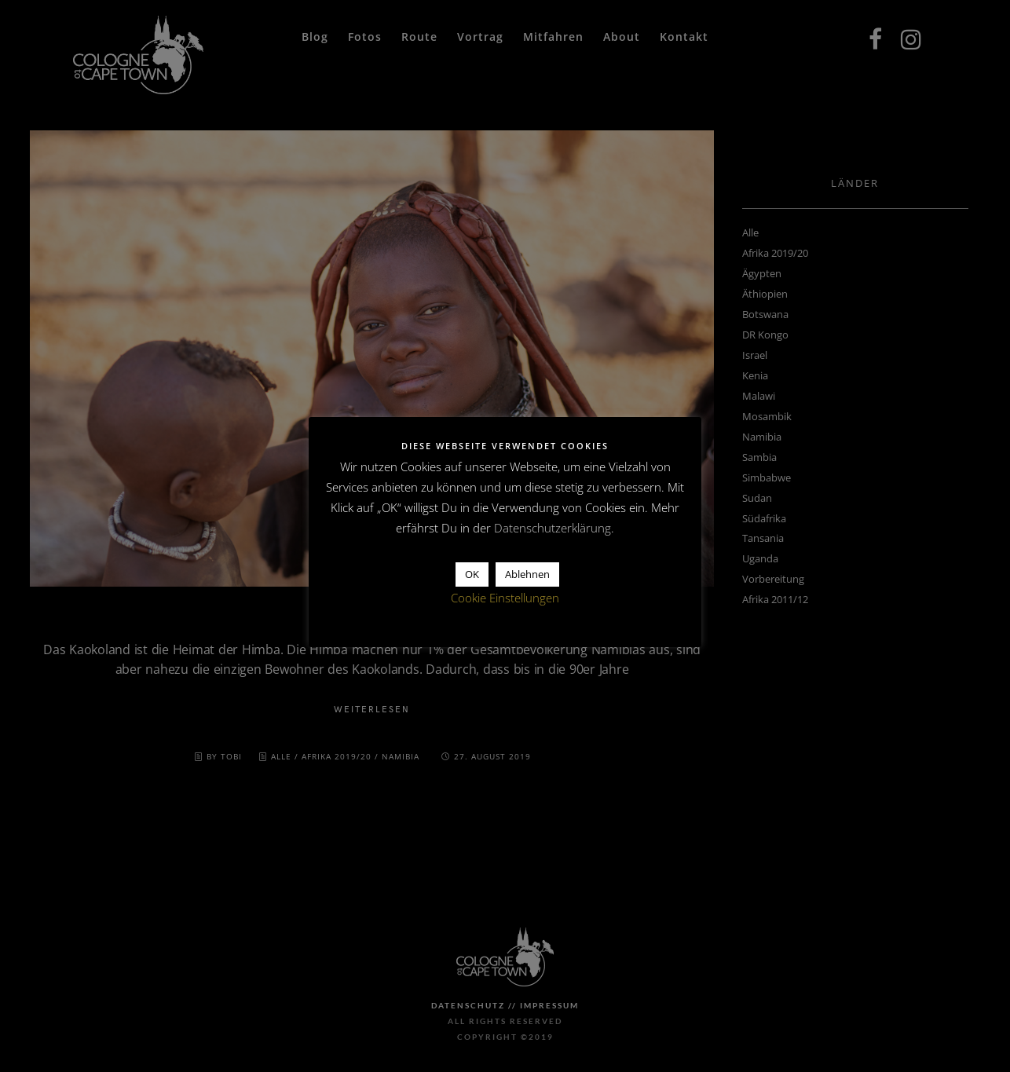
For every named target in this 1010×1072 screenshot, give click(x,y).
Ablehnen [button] (527, 574)
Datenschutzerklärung (552, 528)
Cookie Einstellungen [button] (505, 598)
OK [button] (472, 574)
